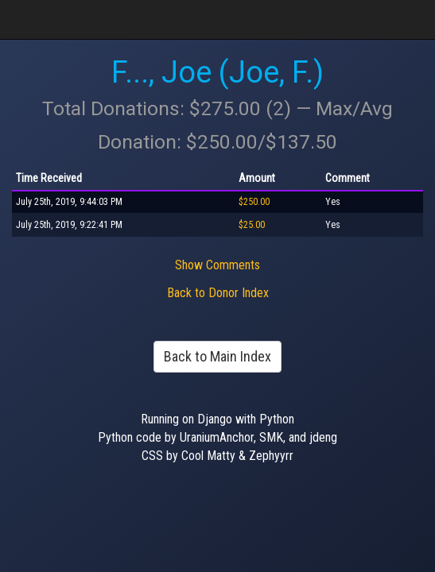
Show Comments (217, 264)
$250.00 (254, 201)
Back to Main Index (217, 356)
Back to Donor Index (218, 292)
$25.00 (252, 224)
